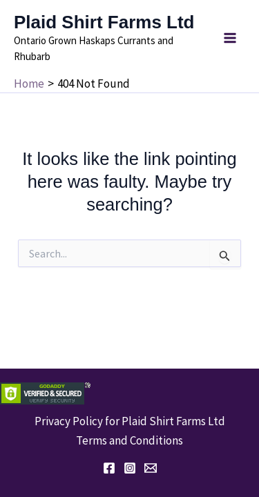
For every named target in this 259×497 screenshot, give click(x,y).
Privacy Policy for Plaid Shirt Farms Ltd (130, 421)
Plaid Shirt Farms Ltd (104, 22)
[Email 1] (150, 468)
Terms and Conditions (129, 440)
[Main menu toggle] (230, 38)
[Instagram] (130, 468)
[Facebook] (109, 468)
